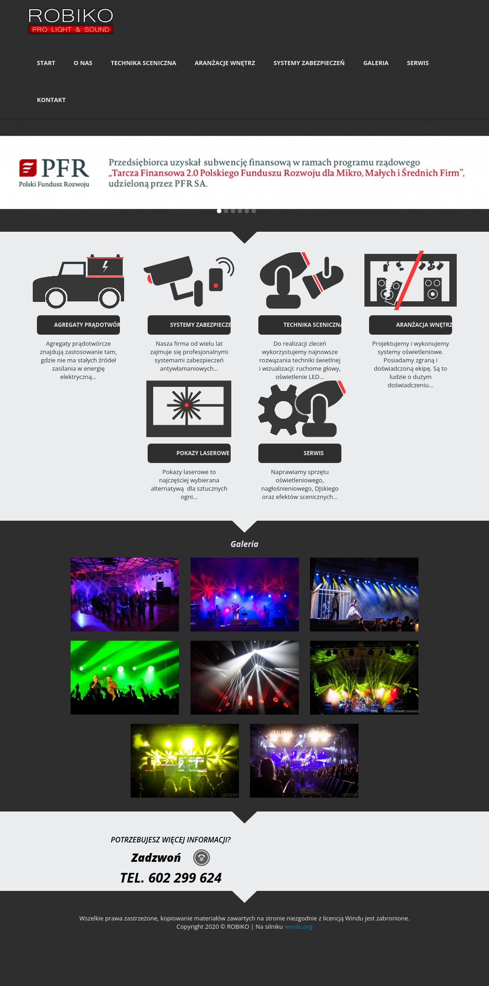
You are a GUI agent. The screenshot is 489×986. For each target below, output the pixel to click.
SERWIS (313, 453)
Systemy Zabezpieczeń (309, 63)
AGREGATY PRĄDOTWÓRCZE (92, 325)
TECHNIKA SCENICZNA (314, 325)
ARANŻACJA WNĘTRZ (424, 325)
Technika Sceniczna (143, 63)
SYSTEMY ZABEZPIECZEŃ (203, 325)
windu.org (299, 926)
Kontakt (51, 100)
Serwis (418, 63)
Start (46, 63)
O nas (83, 63)
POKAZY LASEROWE (202, 453)
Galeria (375, 63)
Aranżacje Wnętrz (225, 63)
